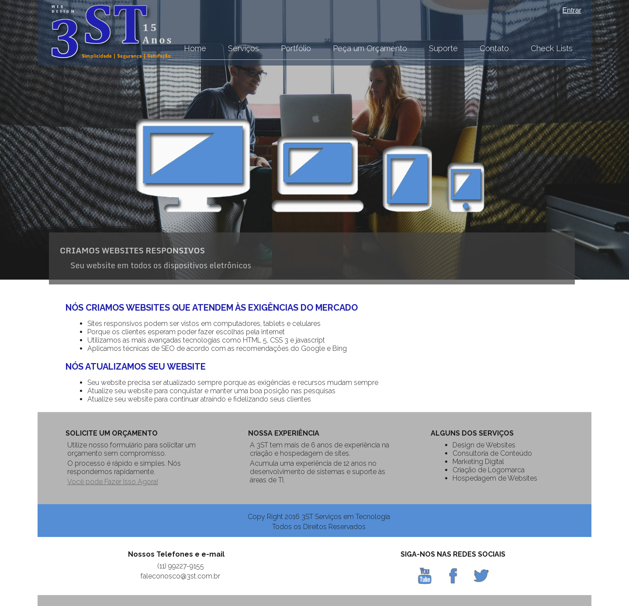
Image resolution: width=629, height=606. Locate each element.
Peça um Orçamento (370, 48)
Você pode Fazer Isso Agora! (112, 482)
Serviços (243, 48)
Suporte (443, 48)
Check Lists (552, 48)
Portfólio (296, 48)
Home (195, 48)
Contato (494, 48)
